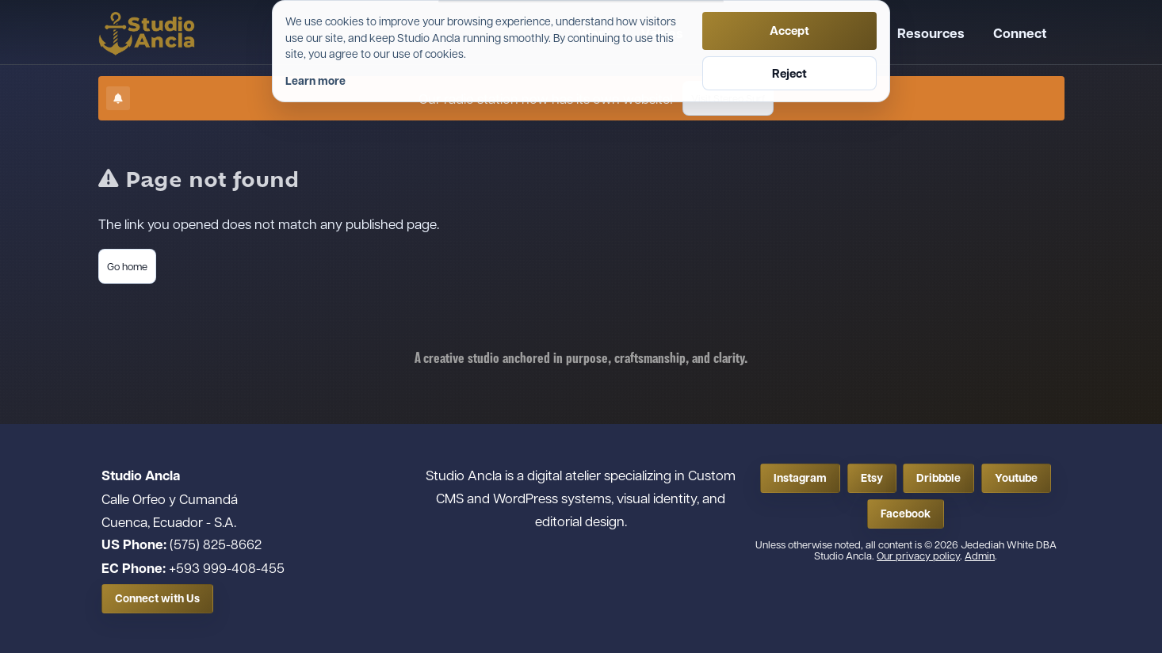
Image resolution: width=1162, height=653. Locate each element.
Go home (127, 266)
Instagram (800, 478)
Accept (789, 30)
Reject (789, 73)
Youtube (1016, 478)
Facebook (906, 513)
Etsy (872, 478)
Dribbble (938, 478)
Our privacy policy (918, 555)
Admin (980, 555)
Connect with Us (157, 598)
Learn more (315, 81)
